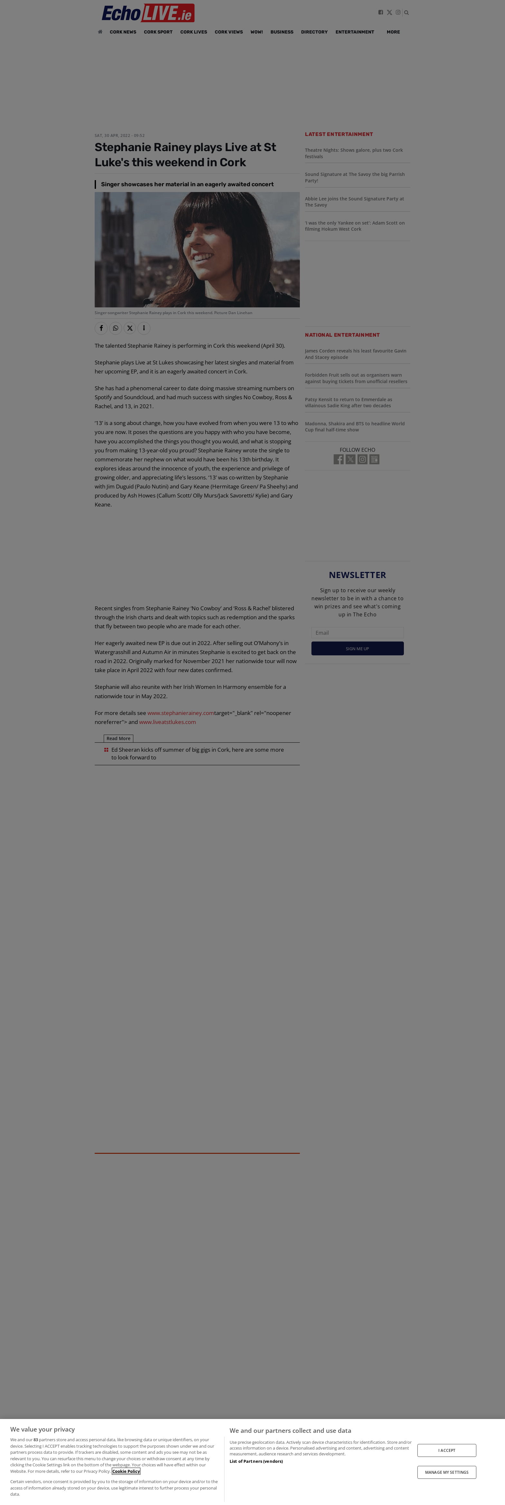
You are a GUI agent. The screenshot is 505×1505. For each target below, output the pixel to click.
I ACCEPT (446, 1450)
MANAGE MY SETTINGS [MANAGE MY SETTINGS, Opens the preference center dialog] (447, 1472)
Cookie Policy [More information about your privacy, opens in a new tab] (126, 1471)
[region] (252, 1462)
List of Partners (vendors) (256, 1461)
